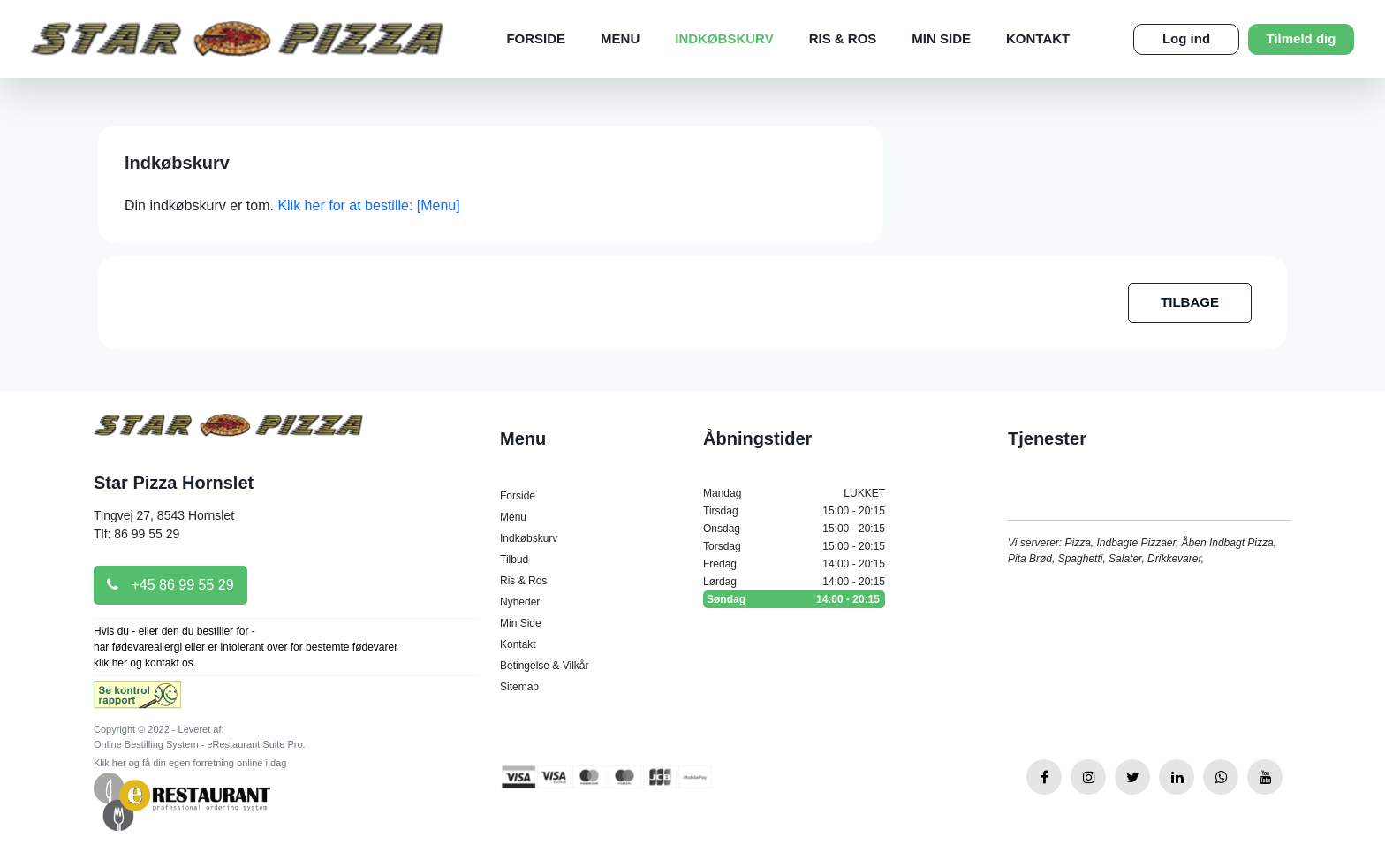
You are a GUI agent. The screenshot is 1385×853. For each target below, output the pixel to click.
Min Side (941, 38)
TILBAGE (1190, 301)
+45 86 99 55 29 (170, 584)
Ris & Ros (843, 38)
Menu (620, 38)
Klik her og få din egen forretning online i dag (190, 763)
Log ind (1186, 38)
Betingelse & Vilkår (544, 665)
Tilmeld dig (1301, 38)
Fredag (794, 564)
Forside (535, 38)
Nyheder (520, 602)
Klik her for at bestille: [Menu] (368, 205)
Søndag (794, 599)
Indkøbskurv (724, 38)
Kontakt (1038, 38)
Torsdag (794, 546)
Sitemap (519, 687)
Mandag (794, 493)
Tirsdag (794, 511)
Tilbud (514, 559)
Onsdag (794, 528)
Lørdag (794, 581)
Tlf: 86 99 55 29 (136, 534)
